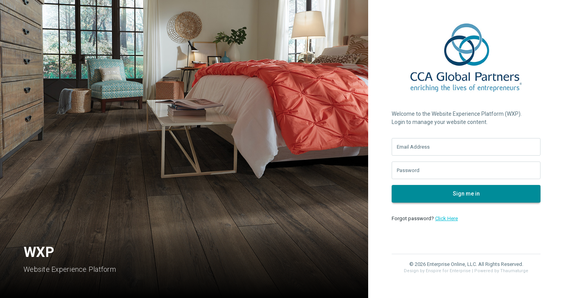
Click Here (446, 218)
